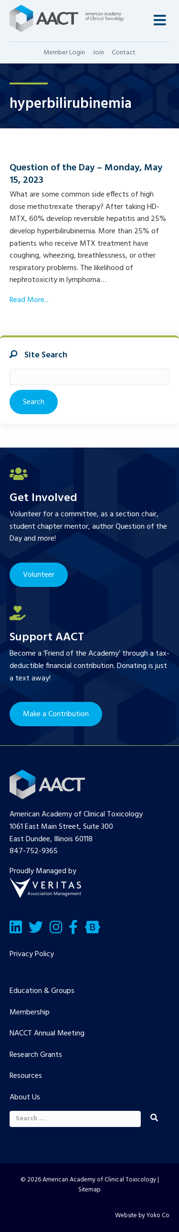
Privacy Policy (32, 954)
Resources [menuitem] (26, 1076)
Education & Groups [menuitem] (42, 991)
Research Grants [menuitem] (36, 1055)
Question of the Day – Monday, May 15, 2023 (86, 174)
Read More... (29, 300)
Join (98, 52)
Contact (124, 52)
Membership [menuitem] (30, 1012)
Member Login (64, 52)
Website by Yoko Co (142, 1216)
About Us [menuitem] (25, 1097)
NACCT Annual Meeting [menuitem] (47, 1033)
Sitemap (89, 1190)
